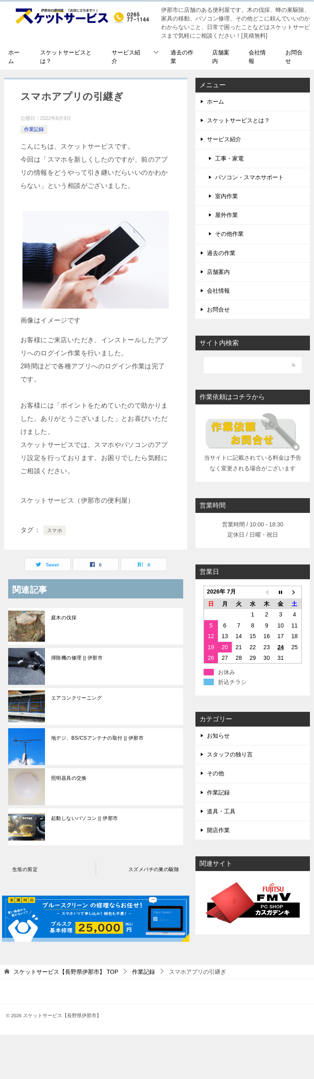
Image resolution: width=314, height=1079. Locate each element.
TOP (65, 971)
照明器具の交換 (69, 778)
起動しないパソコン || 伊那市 (84, 818)
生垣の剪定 (25, 869)
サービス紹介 (126, 56)
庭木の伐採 (63, 618)
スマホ (54, 530)
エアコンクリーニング (76, 698)
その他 (215, 773)
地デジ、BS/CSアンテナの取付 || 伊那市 (97, 738)
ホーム (14, 56)
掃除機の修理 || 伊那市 (77, 658)
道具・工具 (221, 811)
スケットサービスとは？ (66, 56)
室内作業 (226, 196)
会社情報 (257, 56)
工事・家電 (229, 158)
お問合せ (294, 56)
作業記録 (34, 129)
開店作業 (218, 830)
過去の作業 (181, 56)
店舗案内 (220, 56)
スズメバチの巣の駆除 (153, 869)
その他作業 (229, 233)
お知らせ (218, 735)
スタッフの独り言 (230, 754)
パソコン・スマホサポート (249, 177)
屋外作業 (226, 215)
